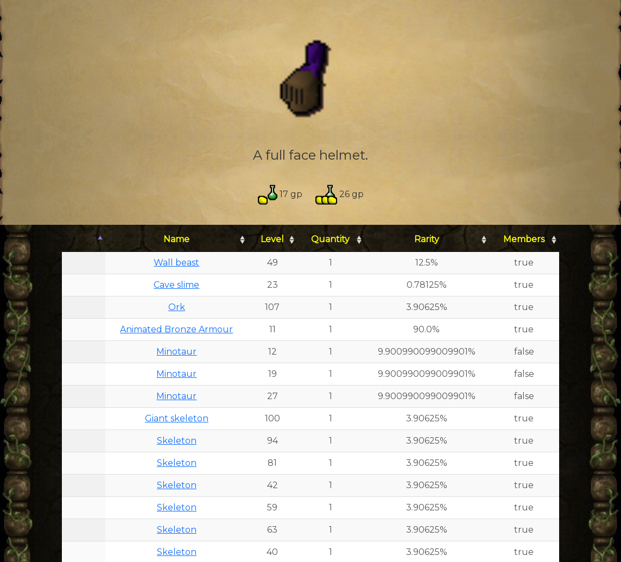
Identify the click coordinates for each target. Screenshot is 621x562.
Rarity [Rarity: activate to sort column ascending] (426, 239)
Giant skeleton (176, 418)
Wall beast (176, 262)
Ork (176, 307)
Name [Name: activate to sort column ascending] (176, 239)
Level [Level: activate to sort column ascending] (272, 239)
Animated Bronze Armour (176, 329)
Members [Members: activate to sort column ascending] (523, 239)
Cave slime (176, 285)
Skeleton (177, 440)
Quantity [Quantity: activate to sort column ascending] (330, 239)
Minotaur (176, 351)
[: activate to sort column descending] (83, 240)
